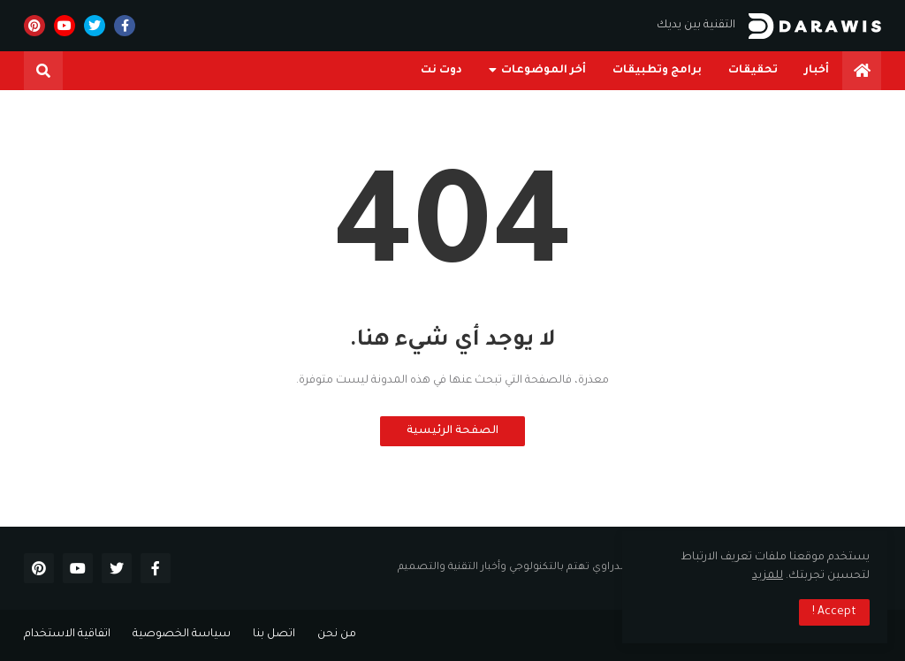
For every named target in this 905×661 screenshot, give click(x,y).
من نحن (336, 634)
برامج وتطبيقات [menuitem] (657, 71)
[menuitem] (861, 70)
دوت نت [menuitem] (441, 71)
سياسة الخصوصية (182, 634)
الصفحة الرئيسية (452, 431)
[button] (43, 70)
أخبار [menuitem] (816, 71)
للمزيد (767, 576)
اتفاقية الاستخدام (67, 634)
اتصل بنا (274, 634)
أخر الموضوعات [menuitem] (543, 71)
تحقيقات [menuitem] (753, 71)
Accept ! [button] (834, 612)
